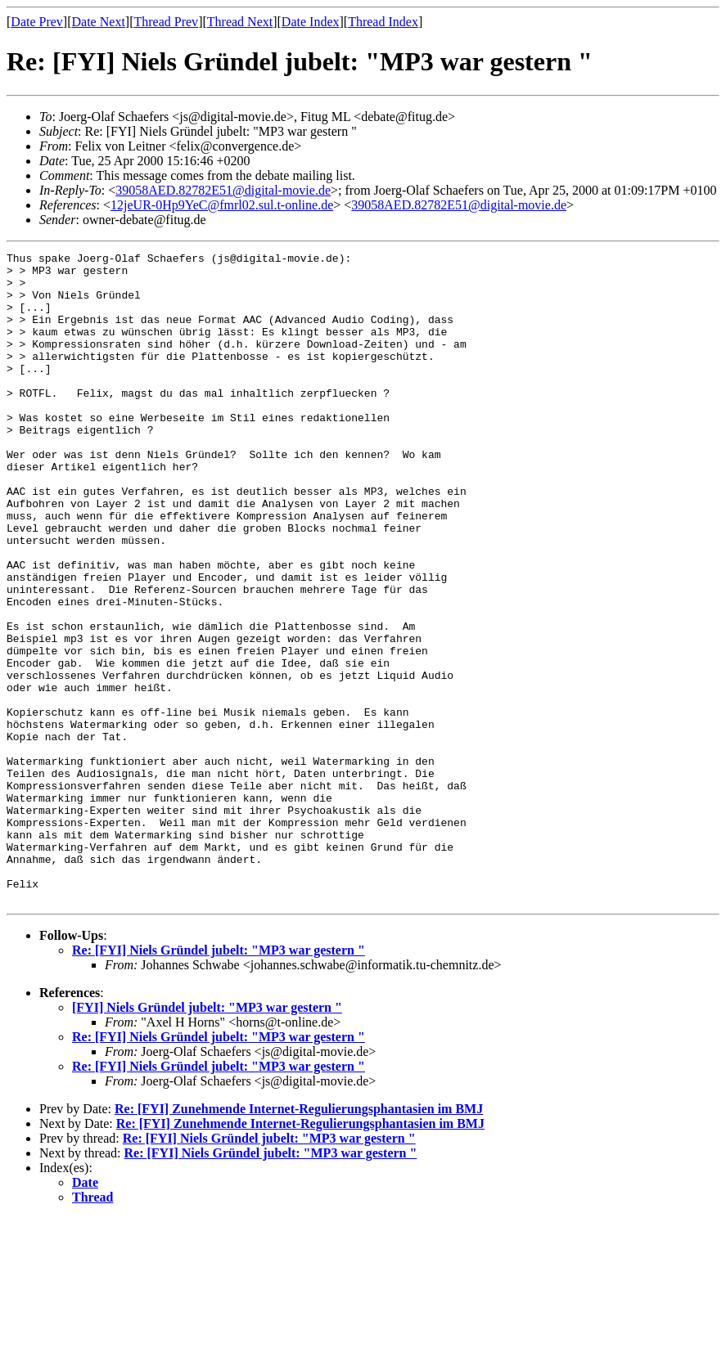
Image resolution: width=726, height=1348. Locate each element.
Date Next (98, 22)
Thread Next (240, 22)
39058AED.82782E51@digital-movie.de (223, 190)
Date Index (311, 22)
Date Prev (37, 22)
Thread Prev (165, 22)
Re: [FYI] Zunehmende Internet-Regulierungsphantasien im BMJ (299, 1239)
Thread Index (383, 22)
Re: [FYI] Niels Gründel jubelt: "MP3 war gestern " (218, 1080)
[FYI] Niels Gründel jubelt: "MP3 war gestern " (207, 1137)
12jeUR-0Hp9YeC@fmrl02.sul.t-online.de (221, 205)
